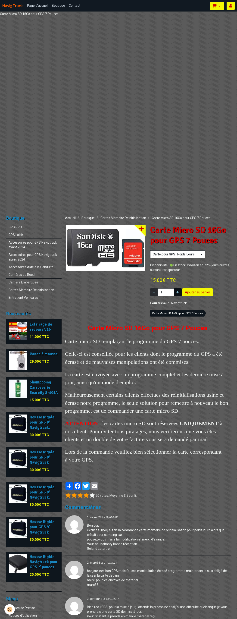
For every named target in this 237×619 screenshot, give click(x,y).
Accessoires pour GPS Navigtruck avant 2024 (33, 245)
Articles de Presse (22, 608)
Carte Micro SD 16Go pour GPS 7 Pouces (177, 313)
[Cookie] (10, 609)
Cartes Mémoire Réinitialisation (123, 218)
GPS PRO (15, 227)
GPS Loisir (16, 235)
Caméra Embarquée (23, 282)
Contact (74, 5)
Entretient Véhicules (23, 297)
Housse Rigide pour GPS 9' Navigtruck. (42, 422)
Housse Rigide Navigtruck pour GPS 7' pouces (44, 561)
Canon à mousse (44, 354)
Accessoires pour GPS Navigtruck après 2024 (33, 257)
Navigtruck (179, 303)
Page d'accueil (37, 5)
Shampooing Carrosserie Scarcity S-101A (44, 387)
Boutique (58, 5)
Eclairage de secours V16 (41, 327)
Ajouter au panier (197, 292)
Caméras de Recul (22, 275)
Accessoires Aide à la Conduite (31, 267)
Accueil (70, 218)
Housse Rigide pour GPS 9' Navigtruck (42, 457)
